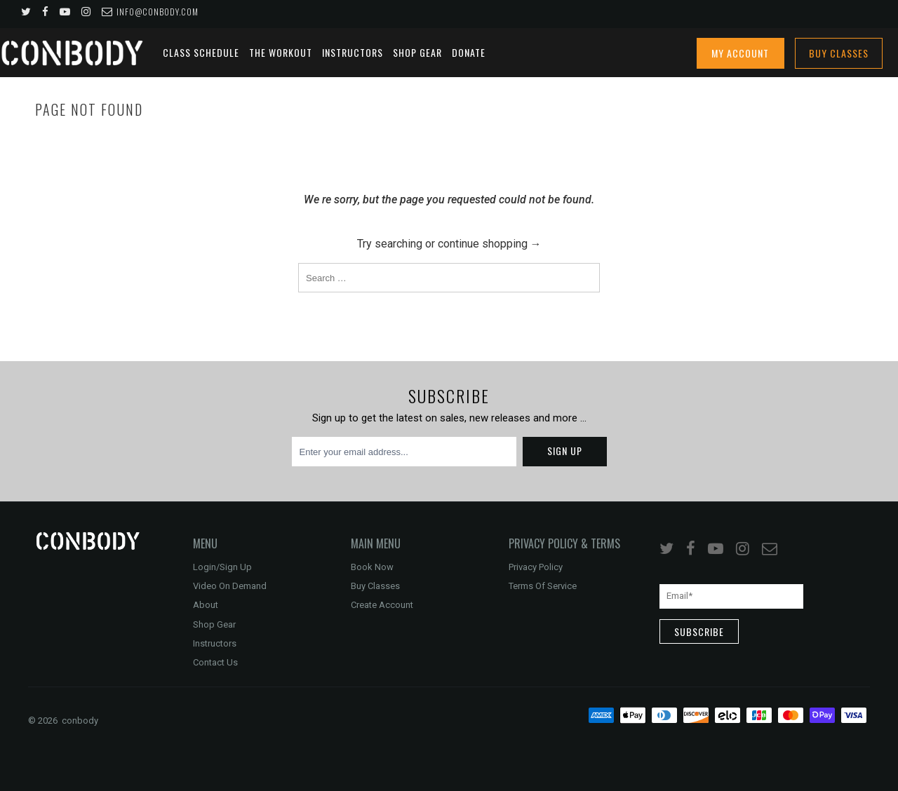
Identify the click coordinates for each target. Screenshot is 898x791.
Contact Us (215, 662)
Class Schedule (201, 52)
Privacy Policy (536, 567)
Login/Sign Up (222, 567)
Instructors (352, 52)
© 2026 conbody (63, 720)
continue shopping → (488, 243)
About (205, 605)
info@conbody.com (150, 12)
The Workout (280, 52)
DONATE (468, 52)
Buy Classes (839, 53)
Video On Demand (230, 586)
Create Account (382, 605)
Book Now (372, 567)
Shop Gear (417, 52)
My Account (740, 53)
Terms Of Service (543, 586)
